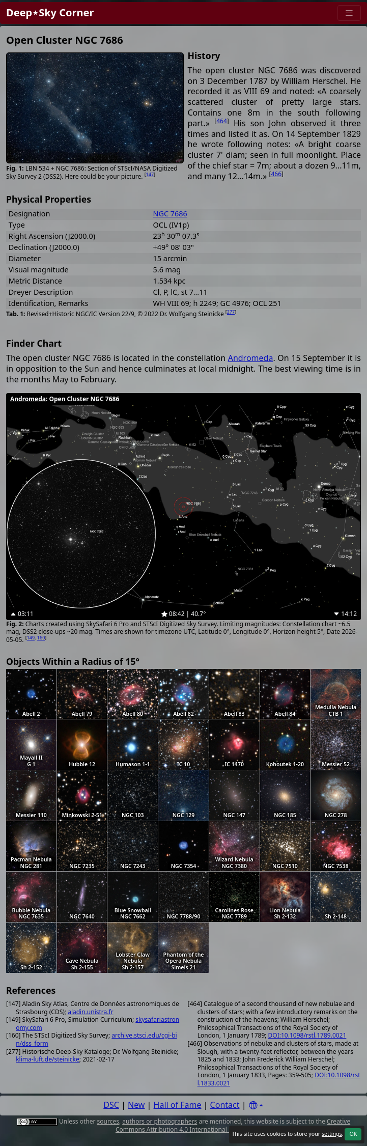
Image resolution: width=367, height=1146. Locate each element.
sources (108, 1121)
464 (221, 121)
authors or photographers (159, 1121)
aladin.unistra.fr (90, 1012)
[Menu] (349, 13)
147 (150, 174)
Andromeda (250, 358)
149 (31, 637)
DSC (111, 1104)
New (136, 1104)
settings (332, 1133)
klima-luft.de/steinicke (47, 1059)
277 (231, 312)
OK (353, 1133)
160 (41, 637)
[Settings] (256, 1105)
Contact (225, 1104)
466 (276, 174)
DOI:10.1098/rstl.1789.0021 (307, 1035)
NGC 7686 (170, 213)
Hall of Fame (178, 1104)
